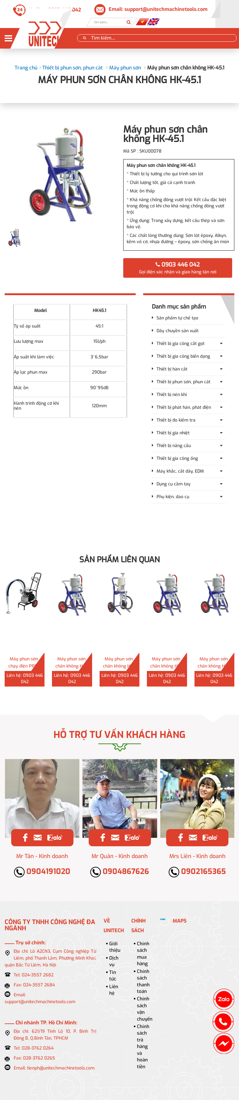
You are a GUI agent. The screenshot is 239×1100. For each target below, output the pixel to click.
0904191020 (42, 871)
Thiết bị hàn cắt (172, 369)
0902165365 (197, 871)
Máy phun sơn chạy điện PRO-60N (23, 666)
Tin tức (112, 975)
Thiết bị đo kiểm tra (176, 420)
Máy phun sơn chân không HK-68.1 (166, 666)
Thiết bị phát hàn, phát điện (184, 407)
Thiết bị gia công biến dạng (183, 356)
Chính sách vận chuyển (144, 1009)
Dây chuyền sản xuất (178, 331)
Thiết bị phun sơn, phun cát (72, 67)
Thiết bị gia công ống (177, 458)
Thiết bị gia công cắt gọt (180, 344)
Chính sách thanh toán (143, 981)
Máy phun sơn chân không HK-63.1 (213, 666)
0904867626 (119, 871)
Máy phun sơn (125, 67)
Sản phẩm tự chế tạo (177, 318)
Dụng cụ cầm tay (173, 484)
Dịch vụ (114, 961)
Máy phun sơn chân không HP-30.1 (119, 666)
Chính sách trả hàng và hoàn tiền (143, 1046)
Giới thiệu (114, 947)
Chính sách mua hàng (143, 954)
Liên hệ (113, 990)
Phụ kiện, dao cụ (173, 497)
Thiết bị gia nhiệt (173, 433)
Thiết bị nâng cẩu (174, 446)
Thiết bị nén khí (172, 395)
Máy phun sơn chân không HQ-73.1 (71, 666)
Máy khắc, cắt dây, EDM (180, 471)
